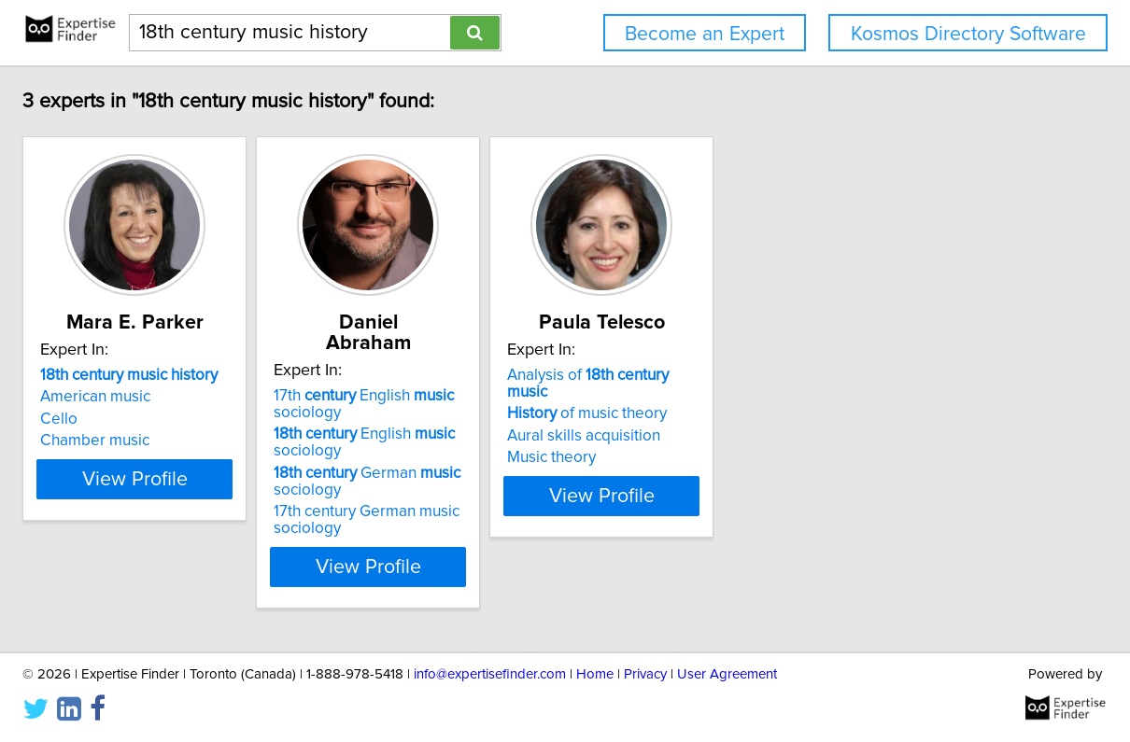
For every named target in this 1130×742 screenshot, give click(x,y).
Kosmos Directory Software (968, 34)
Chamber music (217, 440)
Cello (181, 419)
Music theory (767, 440)
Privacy (645, 674)
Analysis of (825, 375)
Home (595, 674)
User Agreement (727, 674)
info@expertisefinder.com (490, 674)
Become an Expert (704, 34)
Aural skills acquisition (799, 419)
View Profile (280, 546)
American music (217, 396)
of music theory (803, 396)
